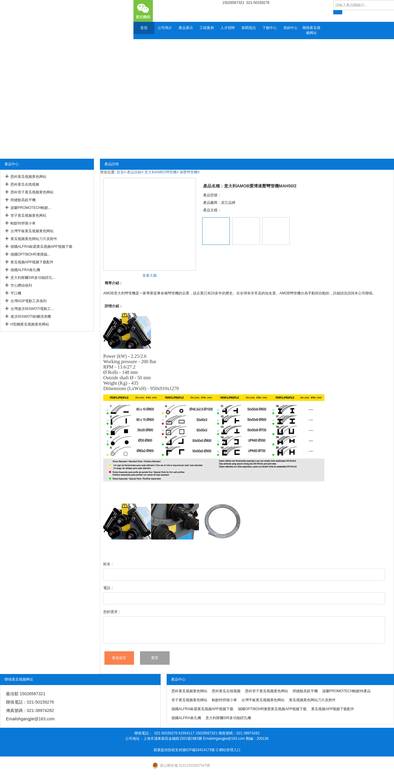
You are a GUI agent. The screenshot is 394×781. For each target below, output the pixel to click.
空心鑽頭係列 (21, 285)
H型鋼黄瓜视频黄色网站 (29, 324)
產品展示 (186, 28)
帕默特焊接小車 (23, 223)
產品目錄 (134, 172)
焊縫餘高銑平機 (23, 200)
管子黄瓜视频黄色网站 (28, 215)
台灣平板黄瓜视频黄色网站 (32, 231)
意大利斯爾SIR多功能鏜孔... (32, 278)
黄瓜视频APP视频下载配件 (32, 262)
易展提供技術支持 (167, 750)
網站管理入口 (230, 750)
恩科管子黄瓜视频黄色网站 (32, 192)
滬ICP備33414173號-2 (200, 750)
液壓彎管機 (188, 172)
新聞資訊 (248, 28)
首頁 (143, 28)
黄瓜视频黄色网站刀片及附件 (33, 239)
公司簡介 (165, 28)
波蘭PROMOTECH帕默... (30, 208)
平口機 (15, 293)
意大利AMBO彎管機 (160, 172)
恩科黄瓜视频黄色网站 (28, 177)
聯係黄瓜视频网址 (311, 30)
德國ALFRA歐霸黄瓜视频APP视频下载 (41, 246)
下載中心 (269, 28)
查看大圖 (149, 275)
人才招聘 (227, 28)
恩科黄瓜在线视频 (24, 184)
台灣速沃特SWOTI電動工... (32, 309)
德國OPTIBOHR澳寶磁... (30, 254)
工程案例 (207, 28)
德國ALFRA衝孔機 (25, 270)
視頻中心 (290, 28)
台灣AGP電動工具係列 (28, 301)
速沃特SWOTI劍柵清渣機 (30, 316)
